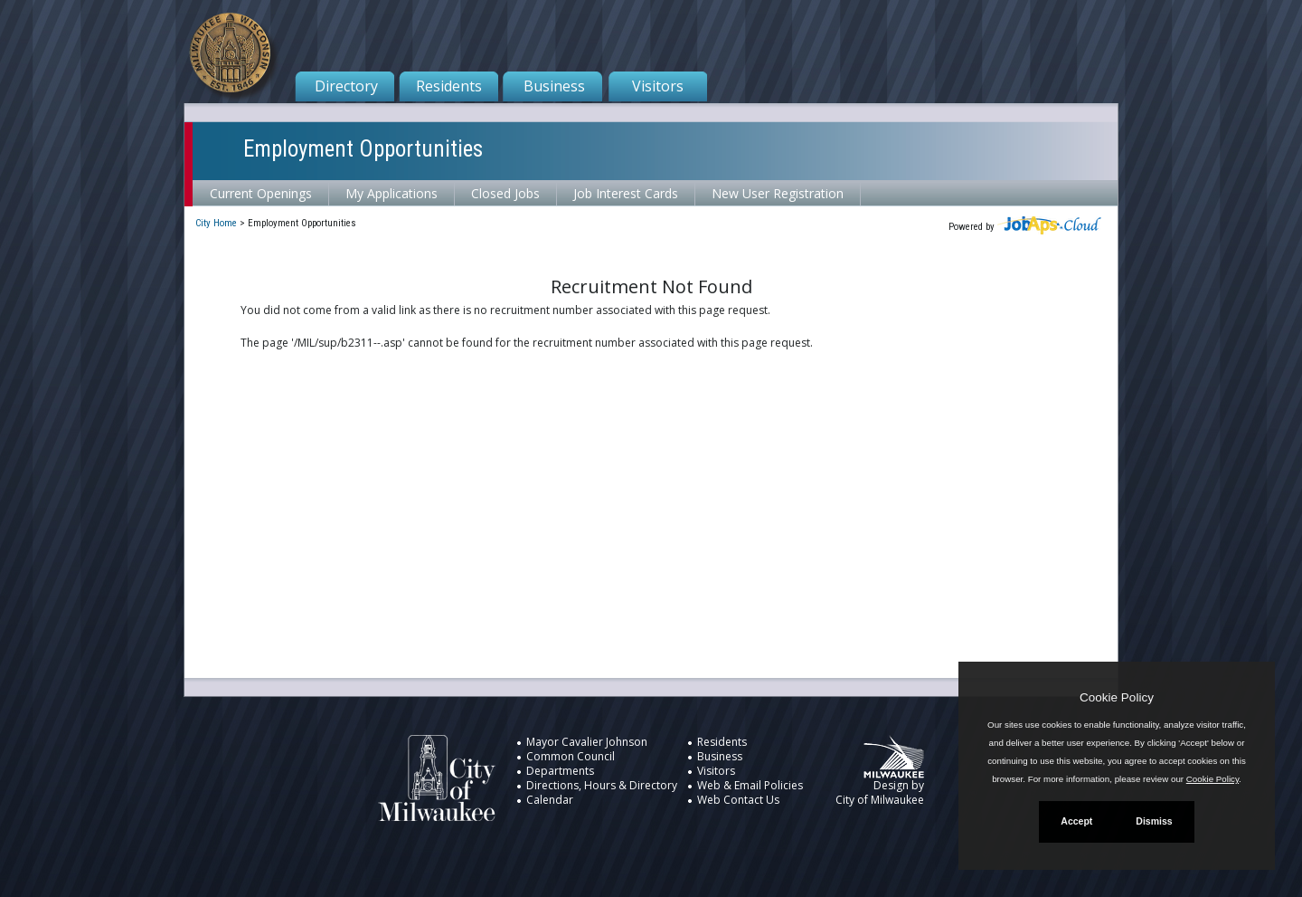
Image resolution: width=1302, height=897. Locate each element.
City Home (216, 223)
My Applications (391, 193)
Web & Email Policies (750, 785)
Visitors (658, 86)
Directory (346, 86)
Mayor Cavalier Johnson (586, 741)
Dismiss (1154, 821)
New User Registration (778, 193)
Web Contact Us (738, 799)
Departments (560, 770)
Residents (449, 86)
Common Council (570, 756)
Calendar (549, 799)
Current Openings (261, 193)
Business (554, 86)
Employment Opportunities (363, 149)
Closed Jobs (505, 193)
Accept (1076, 821)
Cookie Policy (1117, 697)
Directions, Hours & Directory (601, 785)
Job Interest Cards (625, 193)
